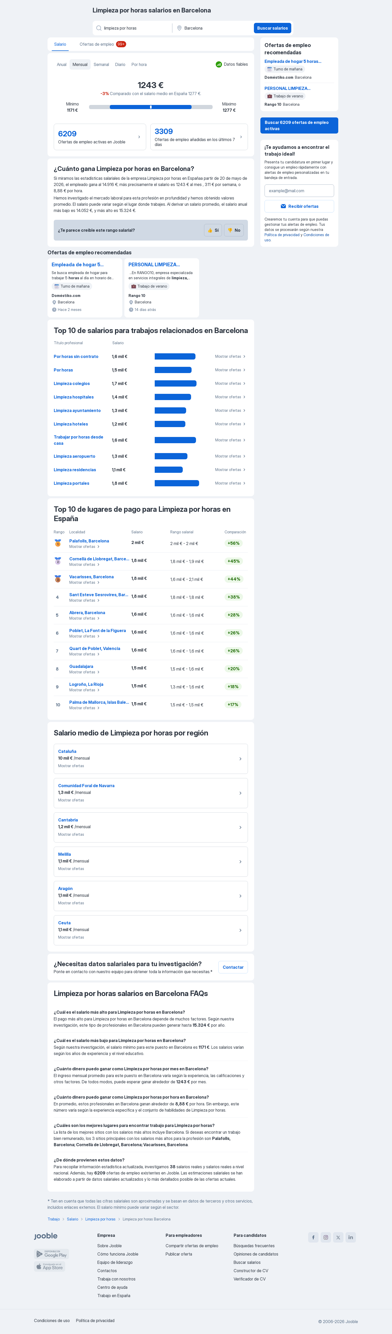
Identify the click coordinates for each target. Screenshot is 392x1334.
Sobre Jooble (109, 1245)
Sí (213, 230)
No (233, 230)
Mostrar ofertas (231, 356)
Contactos (107, 1270)
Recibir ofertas (299, 206)
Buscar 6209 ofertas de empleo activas (297, 125)
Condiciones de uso (52, 1320)
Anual (61, 64)
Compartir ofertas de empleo (192, 1245)
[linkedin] (351, 1237)
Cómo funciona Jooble (117, 1254)
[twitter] (338, 1237)
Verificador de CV (250, 1279)
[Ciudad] (212, 28)
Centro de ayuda (112, 1287)
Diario (120, 64)
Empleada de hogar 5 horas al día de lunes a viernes (77, 265)
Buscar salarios (272, 28)
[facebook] (313, 1237)
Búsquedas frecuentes (254, 1245)
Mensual (80, 64)
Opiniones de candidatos (256, 1254)
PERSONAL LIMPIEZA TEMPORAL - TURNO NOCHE (153, 265)
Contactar (233, 967)
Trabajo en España (113, 1295)
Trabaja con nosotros (116, 1279)
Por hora (139, 64)
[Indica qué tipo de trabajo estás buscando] (132, 28)
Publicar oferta (179, 1254)
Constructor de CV (251, 1270)
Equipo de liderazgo (115, 1262)
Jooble (352, 1321)
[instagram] (326, 1237)
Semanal (101, 64)
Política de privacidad (282, 235)
